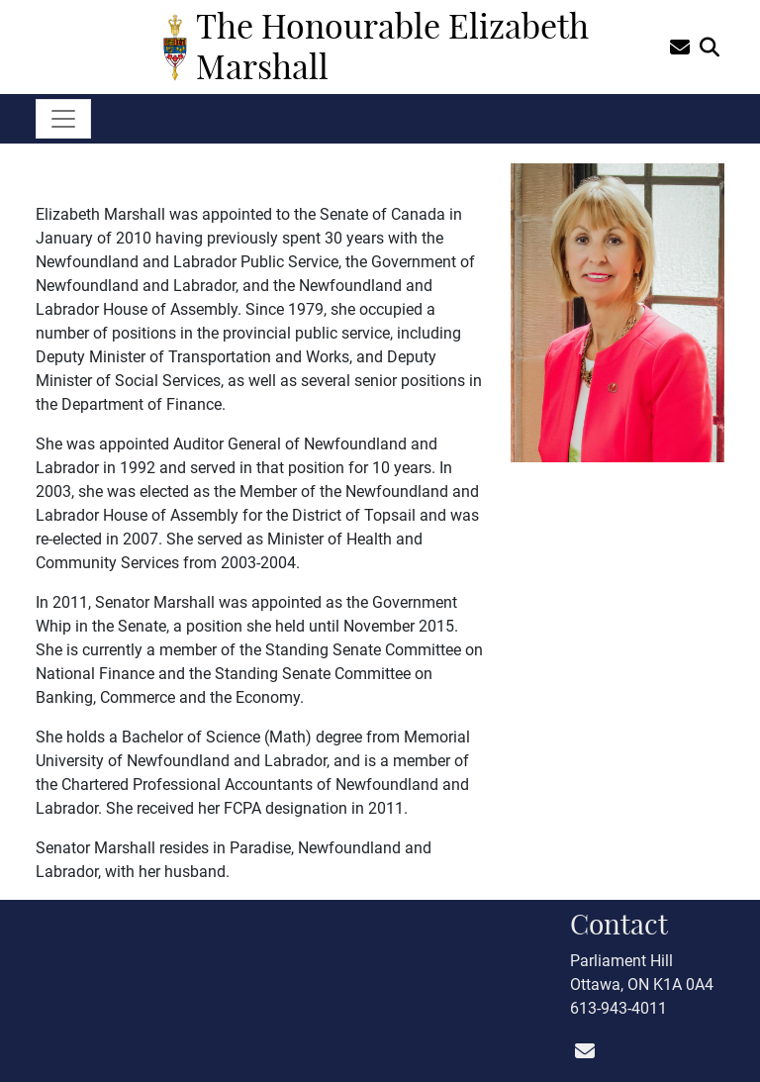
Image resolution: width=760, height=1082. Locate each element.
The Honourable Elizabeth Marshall (392, 46)
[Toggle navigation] (63, 119)
